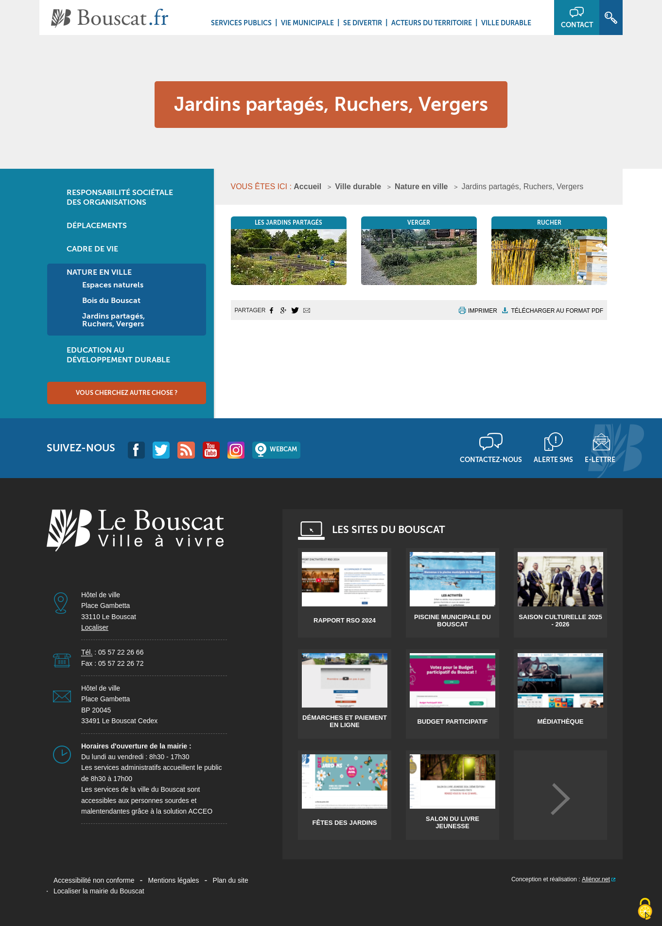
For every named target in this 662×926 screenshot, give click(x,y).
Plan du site (230, 880)
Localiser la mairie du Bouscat (98, 891)
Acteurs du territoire (431, 23)
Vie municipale (307, 23)
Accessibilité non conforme (94, 880)
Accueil (307, 186)
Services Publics (241, 23)
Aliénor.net (596, 879)
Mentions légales (173, 880)
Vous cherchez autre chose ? (126, 392)
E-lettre (600, 459)
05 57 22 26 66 (120, 652)
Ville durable (506, 23)
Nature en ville (421, 186)
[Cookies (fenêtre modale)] (645, 909)
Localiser (94, 627)
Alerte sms (553, 459)
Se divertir (362, 23)
